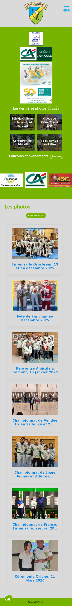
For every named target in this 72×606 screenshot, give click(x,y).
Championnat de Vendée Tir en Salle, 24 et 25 (35, 422)
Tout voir (56, 156)
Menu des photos (36, 215)
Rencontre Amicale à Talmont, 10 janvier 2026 (35, 370)
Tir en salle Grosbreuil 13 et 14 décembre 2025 (35, 266)
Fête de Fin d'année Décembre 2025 (35, 318)
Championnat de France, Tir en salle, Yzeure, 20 (35, 526)
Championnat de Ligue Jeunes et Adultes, (35, 474)
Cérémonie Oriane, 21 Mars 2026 (35, 578)
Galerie (53, 108)
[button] (8, 599)
